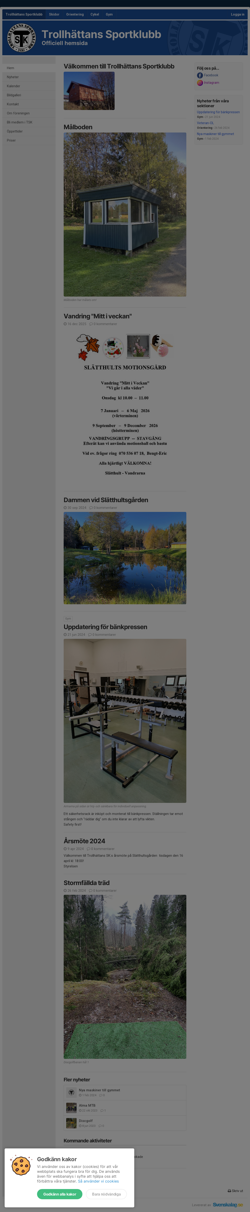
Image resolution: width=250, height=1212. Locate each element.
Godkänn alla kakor (59, 1194)
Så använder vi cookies (98, 1181)
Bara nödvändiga (106, 1194)
